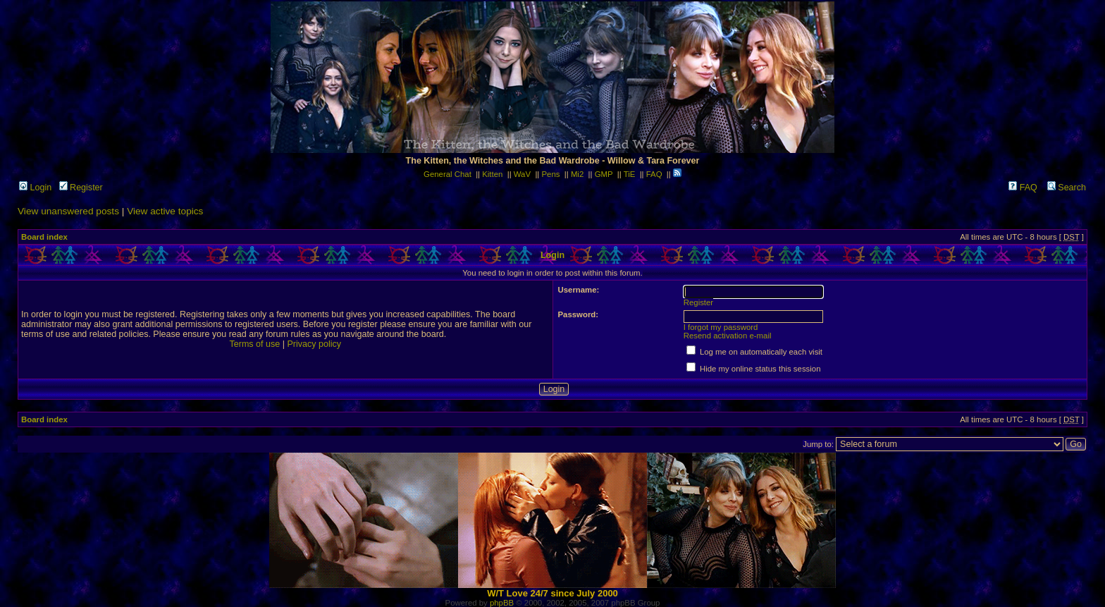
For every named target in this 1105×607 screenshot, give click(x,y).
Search (1066, 187)
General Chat (447, 174)
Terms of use (254, 344)
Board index (44, 237)
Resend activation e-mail (728, 335)
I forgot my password (721, 327)
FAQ (654, 174)
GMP (604, 174)
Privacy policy (314, 344)
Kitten (492, 174)
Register (81, 187)
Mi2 (577, 174)
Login (35, 187)
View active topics (165, 211)
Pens (550, 174)
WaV (522, 174)
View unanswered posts (68, 211)
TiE (630, 174)
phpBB (502, 603)
